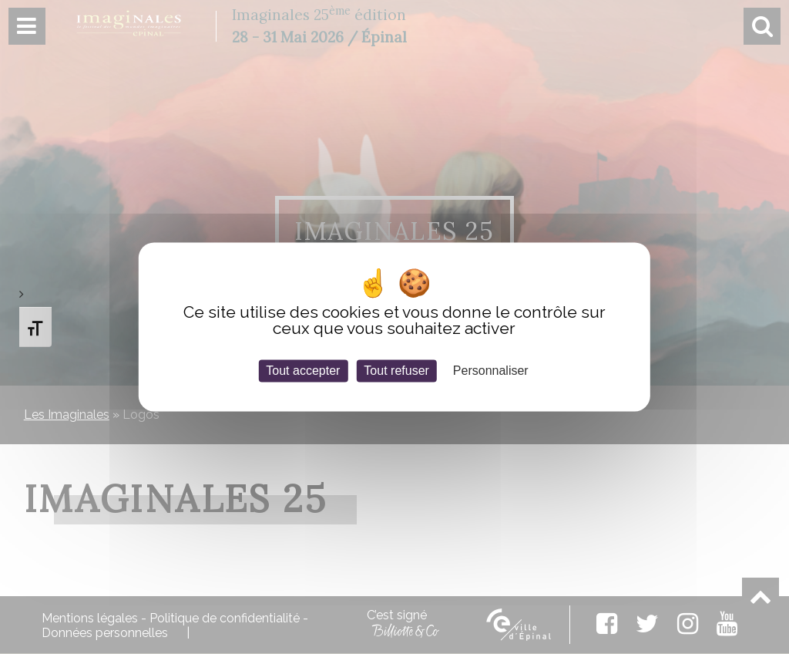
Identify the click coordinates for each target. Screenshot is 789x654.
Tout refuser (396, 370)
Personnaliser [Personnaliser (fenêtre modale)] (491, 370)
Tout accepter (303, 370)
